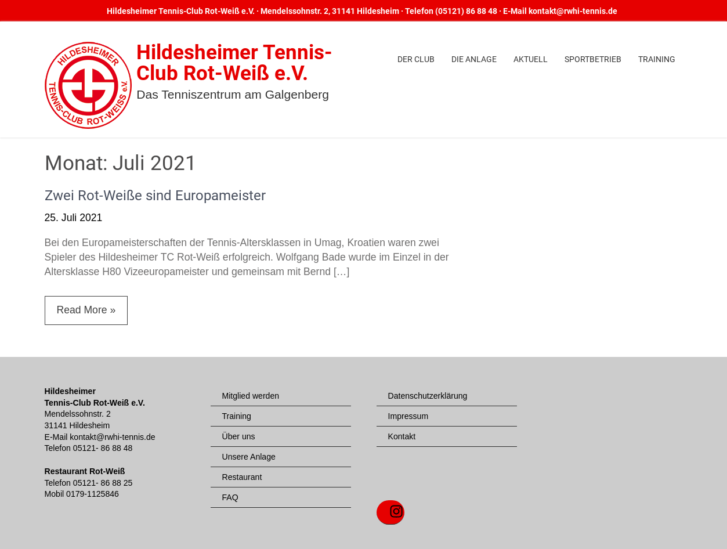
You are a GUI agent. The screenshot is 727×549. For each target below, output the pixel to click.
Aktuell (530, 59)
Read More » (86, 310)
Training (656, 59)
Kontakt (402, 436)
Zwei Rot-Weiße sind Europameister (155, 195)
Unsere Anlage (249, 456)
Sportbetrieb (593, 59)
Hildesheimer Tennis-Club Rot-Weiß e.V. (234, 62)
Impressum (408, 416)
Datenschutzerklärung (428, 395)
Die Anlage (474, 59)
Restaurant (242, 477)
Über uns (238, 436)
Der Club (416, 59)
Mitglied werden (251, 395)
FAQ (230, 497)
